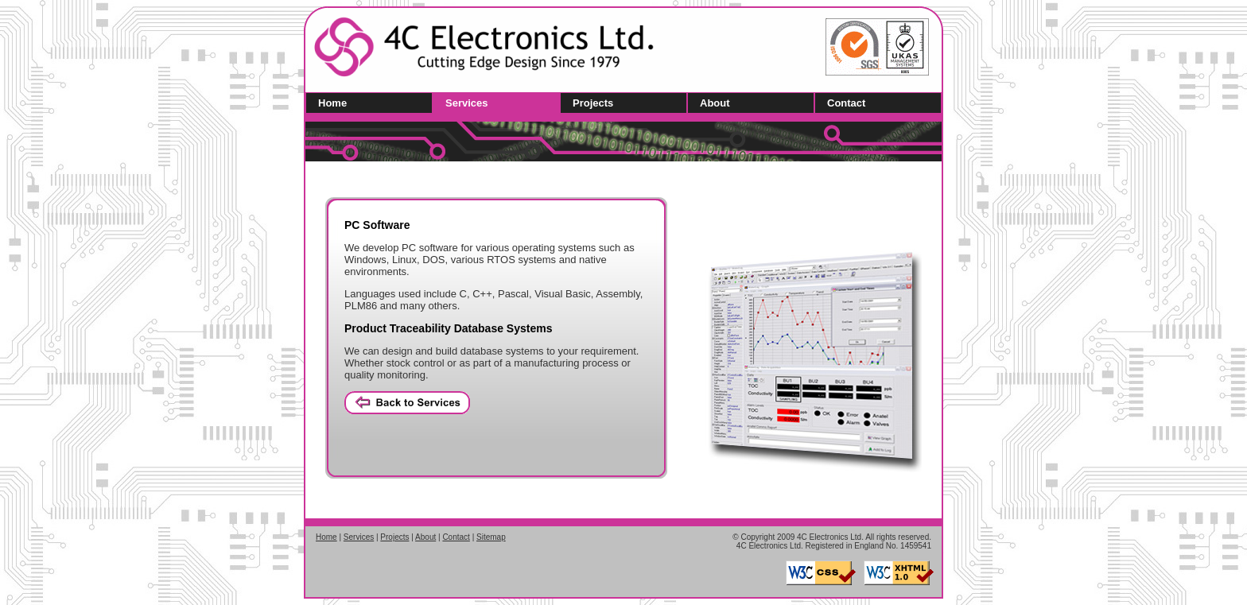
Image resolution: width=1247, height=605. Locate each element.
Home (332, 103)
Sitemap (491, 537)
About (715, 103)
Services (466, 103)
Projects (593, 103)
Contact (846, 103)
